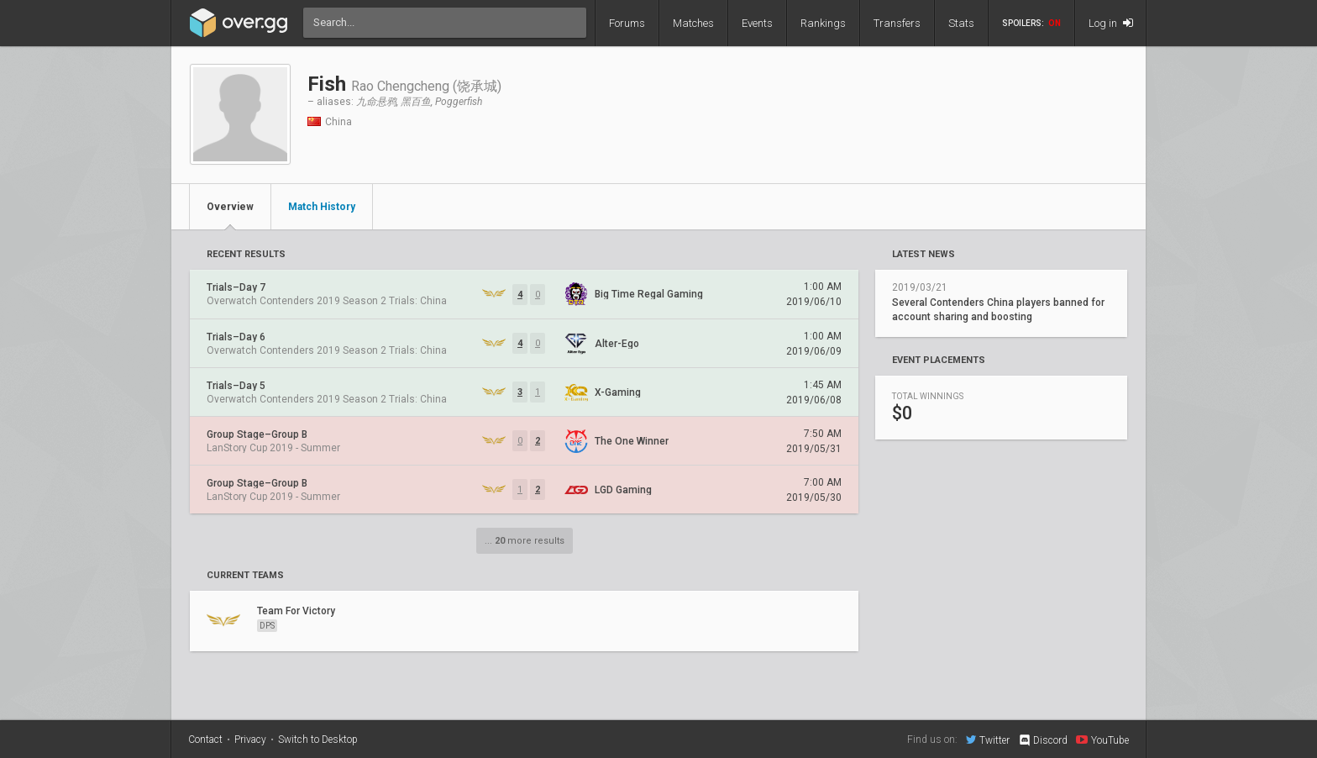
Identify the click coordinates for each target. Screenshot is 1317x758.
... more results (524, 540)
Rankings (823, 23)
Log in (1111, 23)
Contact (205, 739)
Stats (961, 23)
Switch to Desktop (318, 739)
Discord (1043, 740)
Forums (627, 23)
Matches (693, 23)
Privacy (250, 739)
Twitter (988, 739)
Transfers (897, 23)
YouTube (1102, 739)
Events (757, 23)
